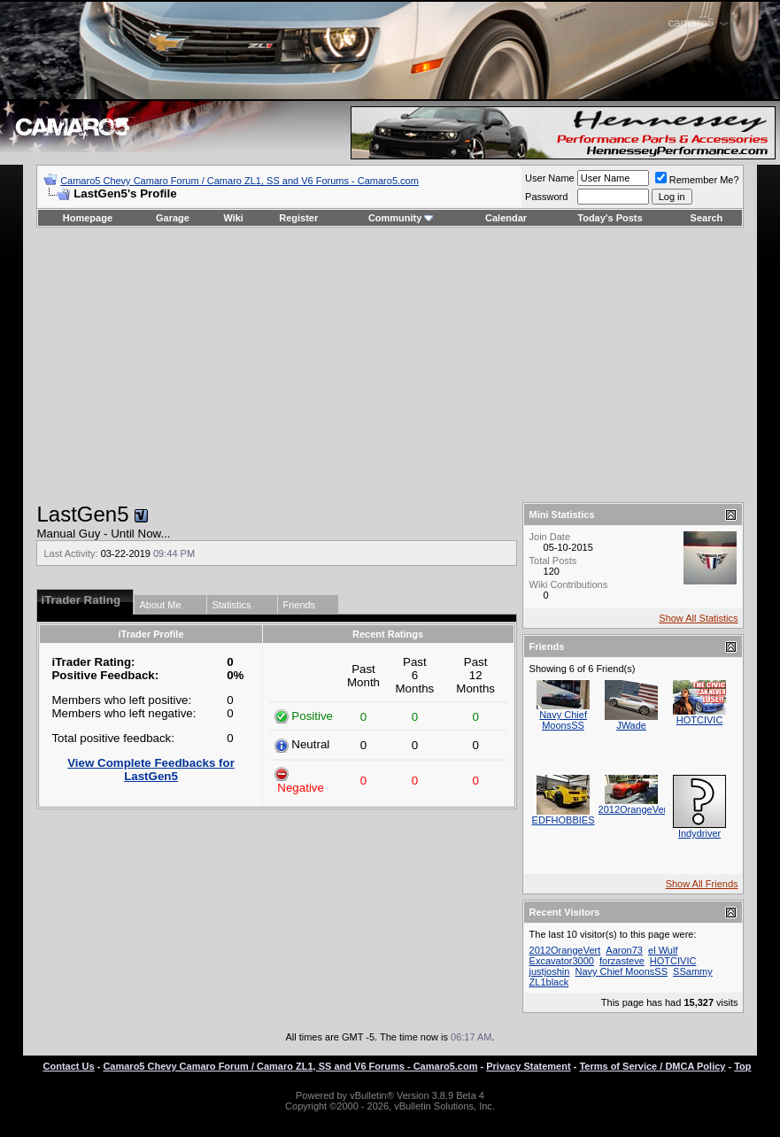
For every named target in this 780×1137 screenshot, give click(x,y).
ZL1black (549, 982)
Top (742, 1066)
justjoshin (549, 971)
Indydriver (699, 833)
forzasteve (622, 960)
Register (298, 218)
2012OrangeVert (634, 809)
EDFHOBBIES (563, 820)
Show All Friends (702, 883)
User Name (550, 178)
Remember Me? (697, 179)
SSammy (693, 971)
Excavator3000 (561, 960)
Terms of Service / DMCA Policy (652, 1066)
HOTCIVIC (699, 720)
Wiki (233, 218)
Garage (172, 218)
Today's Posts (609, 218)
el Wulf (662, 950)
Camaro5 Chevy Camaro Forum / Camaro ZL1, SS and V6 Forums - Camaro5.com (239, 180)
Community (401, 218)
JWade (631, 725)
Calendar (506, 218)
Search (707, 218)
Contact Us (69, 1066)
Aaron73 (624, 950)
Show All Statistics (698, 618)
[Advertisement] (390, 365)
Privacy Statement (528, 1066)
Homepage (87, 218)
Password (546, 196)
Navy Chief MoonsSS (563, 720)
